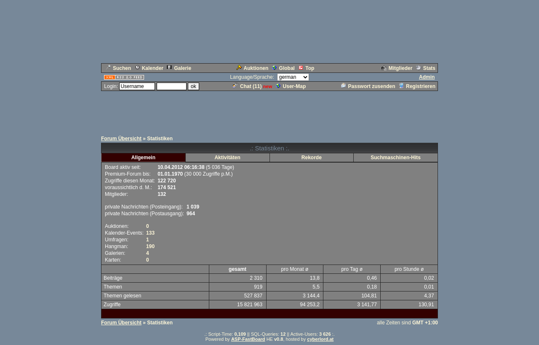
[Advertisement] (269, 111)
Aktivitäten (227, 157)
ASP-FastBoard (248, 339)
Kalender (149, 68)
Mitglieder (397, 68)
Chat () (247, 86)
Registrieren (417, 86)
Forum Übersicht (121, 139)
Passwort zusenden (368, 86)
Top (306, 68)
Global (283, 68)
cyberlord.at (320, 339)
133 (150, 233)
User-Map (291, 86)
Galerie (179, 68)
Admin (427, 77)
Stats (425, 68)
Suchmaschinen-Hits (396, 157)
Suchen (118, 68)
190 (150, 246)
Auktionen (252, 68)
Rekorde (312, 157)
